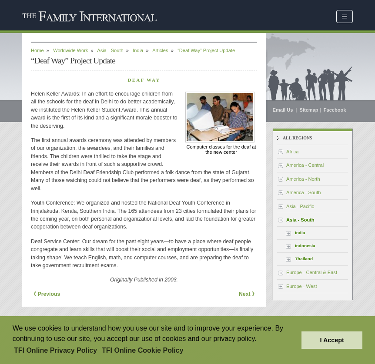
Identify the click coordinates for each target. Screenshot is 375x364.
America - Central (305, 165)
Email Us (284, 110)
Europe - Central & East (311, 272)
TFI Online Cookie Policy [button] (143, 350)
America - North (303, 179)
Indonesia (305, 245)
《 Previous (45, 294)
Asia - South (110, 50)
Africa (292, 151)
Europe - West (301, 286)
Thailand (304, 258)
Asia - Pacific (300, 206)
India (138, 50)
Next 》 (248, 294)
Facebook (335, 110)
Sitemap (309, 110)
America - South (303, 192)
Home (37, 50)
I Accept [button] (332, 340)
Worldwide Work (70, 50)
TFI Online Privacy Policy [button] (55, 350)
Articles (160, 50)
